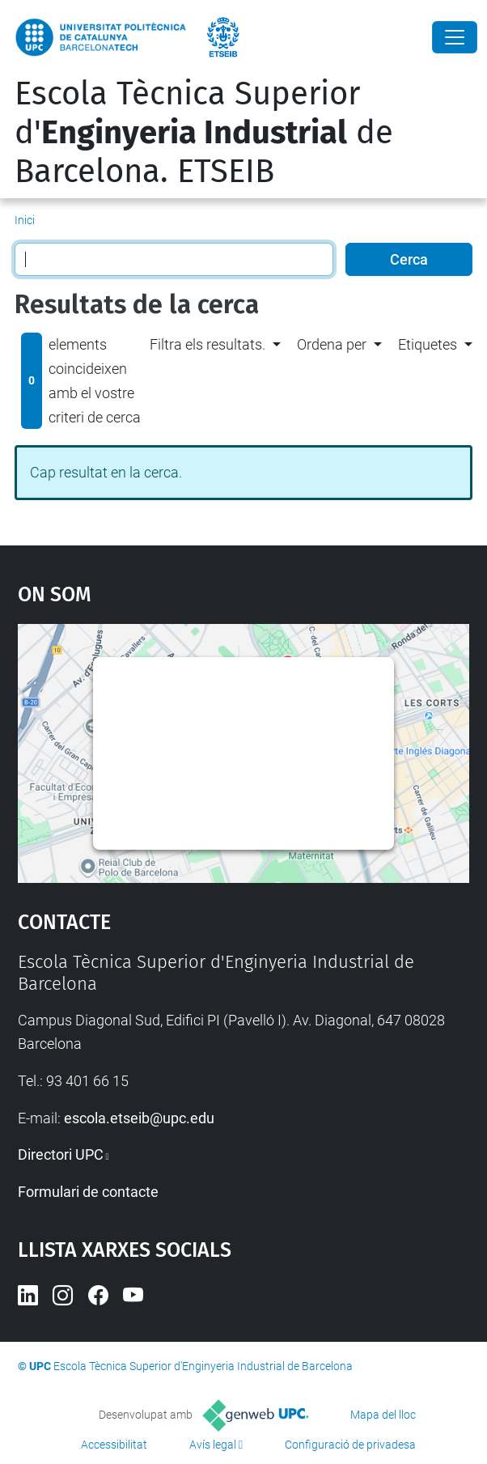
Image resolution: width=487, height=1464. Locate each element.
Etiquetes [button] (427, 344)
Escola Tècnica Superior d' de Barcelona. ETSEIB (204, 132)
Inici (25, 220)
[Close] (454, 37)
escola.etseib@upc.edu (139, 1118)
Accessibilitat (114, 1444)
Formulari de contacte (88, 1191)
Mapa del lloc (383, 1414)
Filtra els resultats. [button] (207, 344)
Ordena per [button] (331, 344)
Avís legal (212, 1444)
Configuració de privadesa (350, 1444)
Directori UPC (61, 1154)
